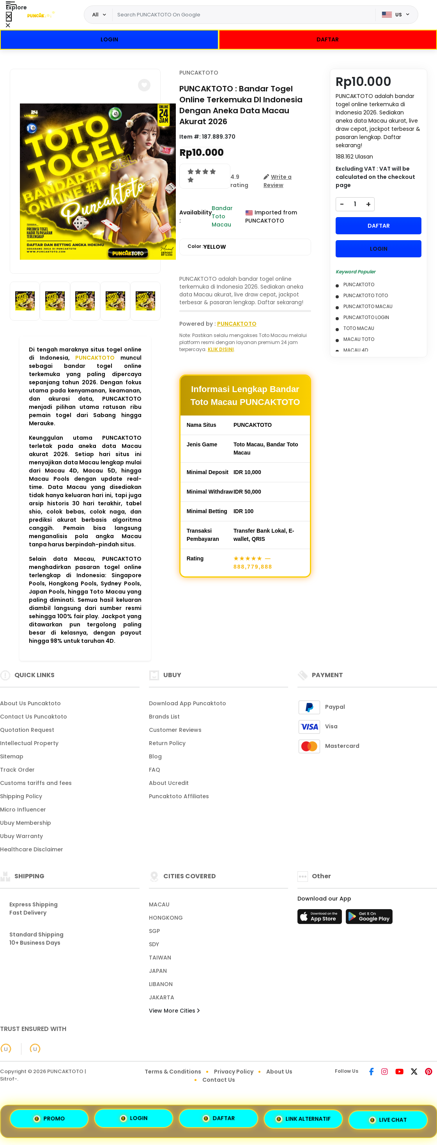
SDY (154, 944)
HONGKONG (166, 918)
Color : (207, 247)
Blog (155, 756)
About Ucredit (169, 783)
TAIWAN (160, 957)
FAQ (154, 770)
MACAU (159, 904)
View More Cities (174, 1011)
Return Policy (167, 743)
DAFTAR (328, 39)
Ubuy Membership (25, 823)
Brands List (164, 717)
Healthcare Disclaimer (31, 849)
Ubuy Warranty (21, 836)
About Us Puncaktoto (30, 703)
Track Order (17, 770)
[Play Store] (369, 919)
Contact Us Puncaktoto (33, 717)
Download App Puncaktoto (187, 703)
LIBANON (161, 984)
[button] (144, 85)
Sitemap (11, 756)
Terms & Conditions (173, 1071)
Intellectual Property (29, 743)
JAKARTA (161, 997)
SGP (154, 931)
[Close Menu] (9, 16)
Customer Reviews (175, 730)
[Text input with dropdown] (244, 15)
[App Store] (320, 919)
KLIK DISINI (221, 349)
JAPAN (158, 971)
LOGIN (109, 39)
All (95, 14)
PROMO (49, 1118)
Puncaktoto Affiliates (179, 796)
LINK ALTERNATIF (303, 1120)
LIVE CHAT (388, 1121)
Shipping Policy (21, 796)
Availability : (195, 217)
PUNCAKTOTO (95, 358)
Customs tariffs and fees (36, 783)
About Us (279, 1071)
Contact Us (218, 1080)
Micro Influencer (23, 809)
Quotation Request (27, 730)
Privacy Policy (233, 1071)
